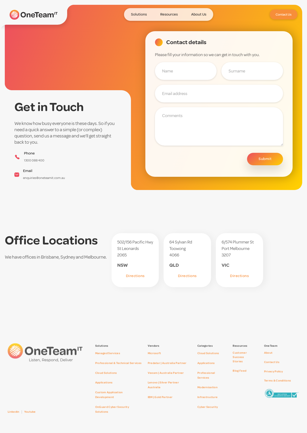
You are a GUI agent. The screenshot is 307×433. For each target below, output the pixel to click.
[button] (139, 13)
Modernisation (207, 395)
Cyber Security (207, 414)
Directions (135, 275)
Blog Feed (239, 378)
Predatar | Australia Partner (167, 370)
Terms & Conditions (277, 388)
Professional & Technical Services (118, 370)
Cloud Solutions (106, 380)
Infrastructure (207, 404)
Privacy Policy (273, 378)
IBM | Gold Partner (160, 404)
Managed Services (107, 360)
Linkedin (13, 419)
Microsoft (154, 360)
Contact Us (271, 369)
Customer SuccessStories (240, 364)
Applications (104, 390)
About (268, 360)
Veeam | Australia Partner (166, 380)
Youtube (30, 419)
